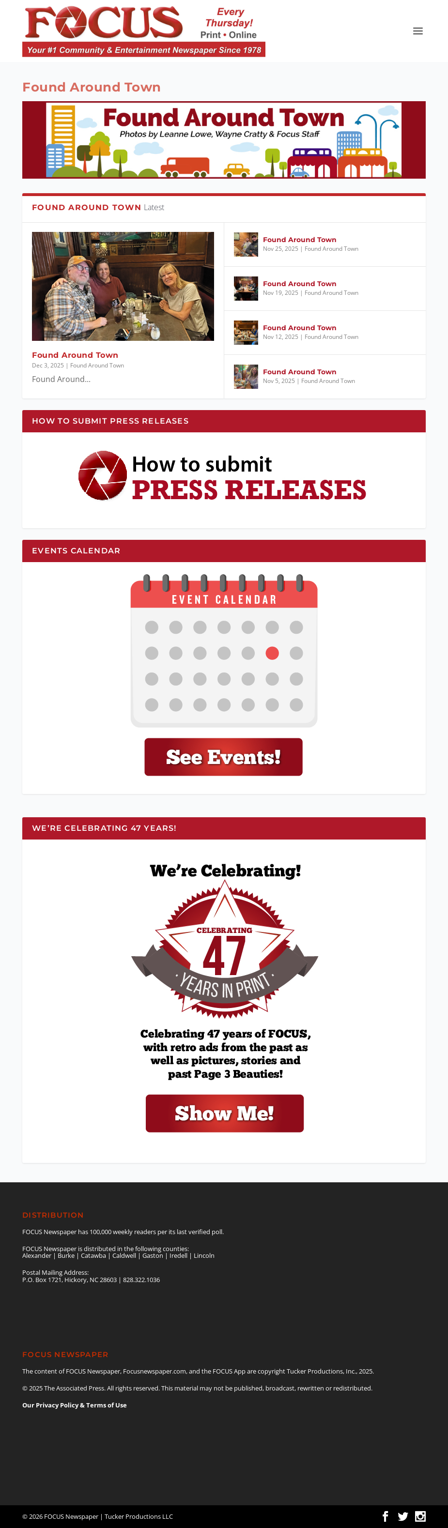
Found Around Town (75, 355)
